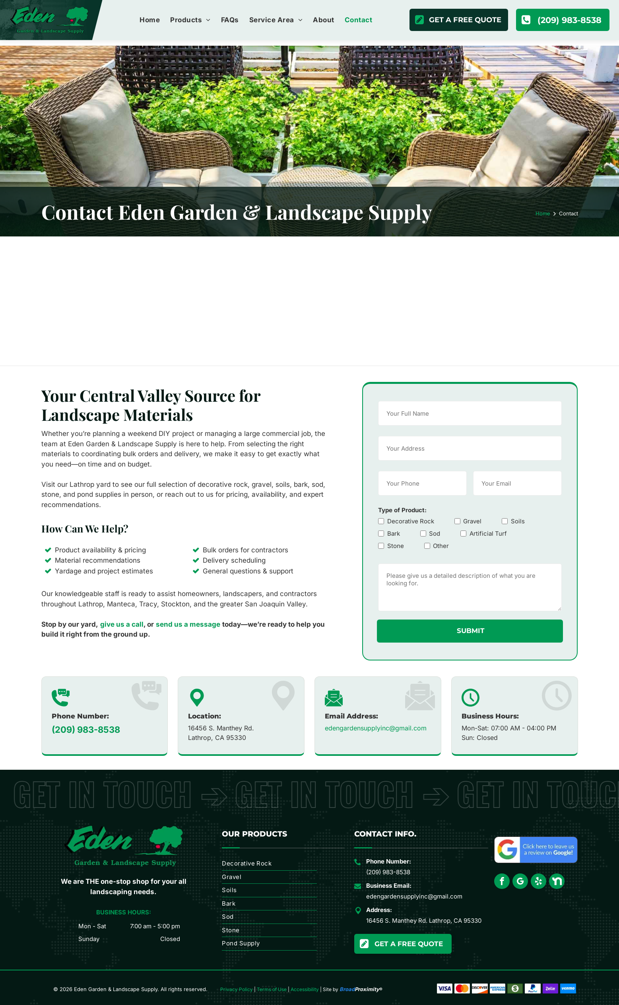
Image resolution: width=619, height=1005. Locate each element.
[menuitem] (149, 20)
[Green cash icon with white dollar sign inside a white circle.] (515, 988)
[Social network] (557, 882)
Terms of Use (272, 989)
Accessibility (305, 989)
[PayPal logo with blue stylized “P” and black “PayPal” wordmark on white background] (532, 988)
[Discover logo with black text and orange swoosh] (479, 988)
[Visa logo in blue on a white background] (444, 988)
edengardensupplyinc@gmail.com (376, 730)
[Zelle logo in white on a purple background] (550, 988)
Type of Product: (407, 510)
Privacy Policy (236, 989)
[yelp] (538, 882)
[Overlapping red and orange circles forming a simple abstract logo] (462, 988)
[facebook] (502, 882)
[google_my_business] (520, 882)
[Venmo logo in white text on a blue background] (568, 988)
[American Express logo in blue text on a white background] (497, 988)
